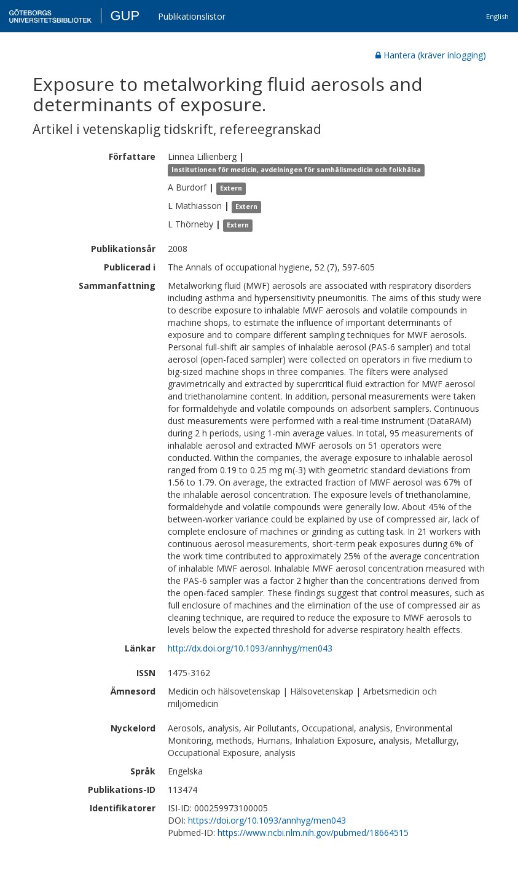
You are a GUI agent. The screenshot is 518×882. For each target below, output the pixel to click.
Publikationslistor (192, 16)
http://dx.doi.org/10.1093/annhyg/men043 (250, 648)
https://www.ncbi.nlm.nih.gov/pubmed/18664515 (313, 832)
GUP (124, 15)
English (497, 16)
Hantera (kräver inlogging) (430, 55)
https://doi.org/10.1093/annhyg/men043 (267, 820)
